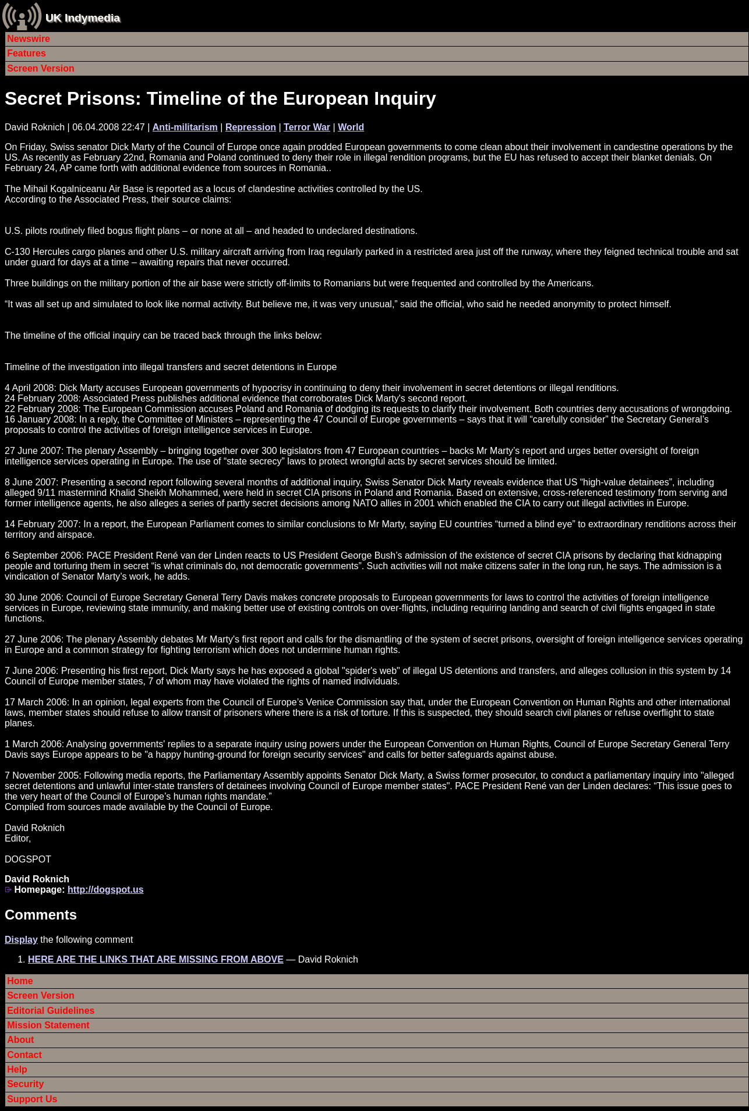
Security (25, 1084)
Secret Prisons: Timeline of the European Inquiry (220, 98)
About (20, 1040)
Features (26, 53)
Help (17, 1069)
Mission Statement (48, 1025)
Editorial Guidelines (50, 1011)
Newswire (28, 39)
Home (20, 981)
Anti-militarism (185, 127)
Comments (41, 914)
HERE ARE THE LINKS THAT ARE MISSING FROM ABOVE (156, 959)
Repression (250, 127)
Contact (24, 1055)
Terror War (307, 127)
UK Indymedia (82, 18)
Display (21, 940)
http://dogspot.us (106, 890)
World (351, 127)
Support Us (32, 1099)
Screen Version (41, 68)
